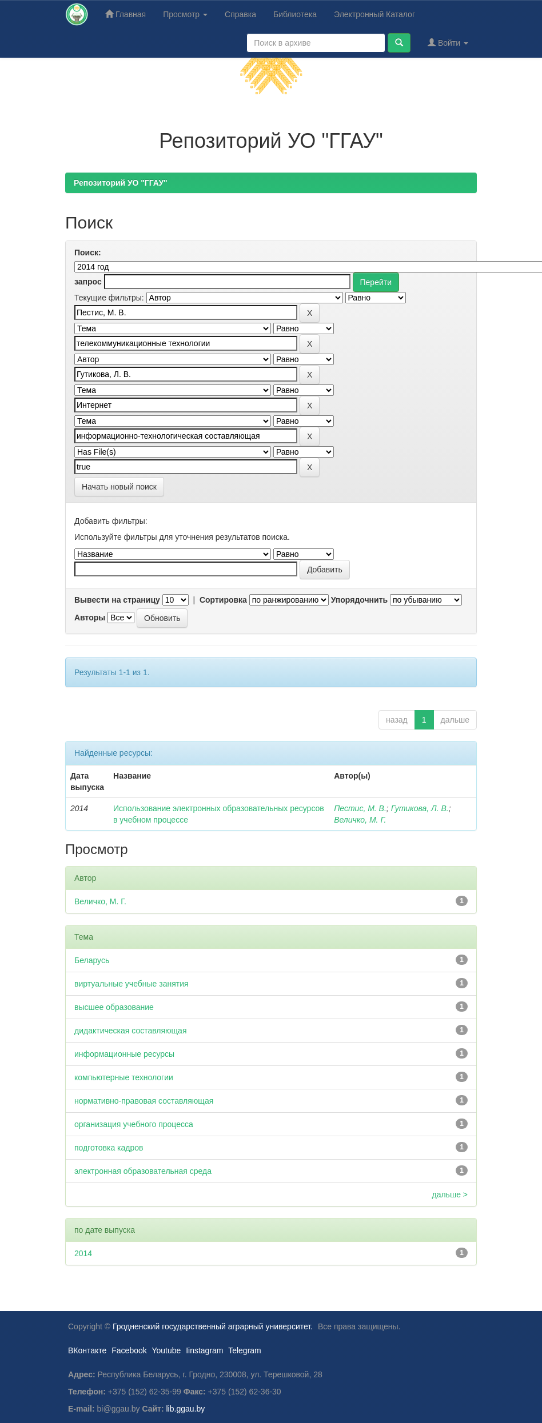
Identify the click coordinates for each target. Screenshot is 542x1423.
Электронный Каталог (374, 14)
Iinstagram (204, 1350)
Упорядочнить (359, 599)
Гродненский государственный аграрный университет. (213, 1326)
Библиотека (295, 14)
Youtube (166, 1350)
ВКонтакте (87, 1350)
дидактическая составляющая (130, 1030)
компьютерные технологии (123, 1077)
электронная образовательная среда (143, 1171)
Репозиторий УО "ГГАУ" (121, 182)
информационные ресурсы (124, 1054)
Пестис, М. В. (360, 808)
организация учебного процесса (133, 1124)
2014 (83, 1253)
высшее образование (114, 1007)
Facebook (128, 1350)
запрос (88, 281)
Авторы (89, 617)
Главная (125, 14)
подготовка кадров (109, 1147)
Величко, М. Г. (360, 819)
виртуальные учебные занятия (131, 983)
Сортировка (223, 599)
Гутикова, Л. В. (420, 808)
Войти (448, 42)
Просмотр (185, 14)
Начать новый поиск (119, 486)
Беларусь (91, 960)
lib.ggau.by (185, 1408)
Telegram (244, 1350)
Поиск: (87, 252)
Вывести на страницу (117, 599)
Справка (240, 14)
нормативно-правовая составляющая (143, 1100)
